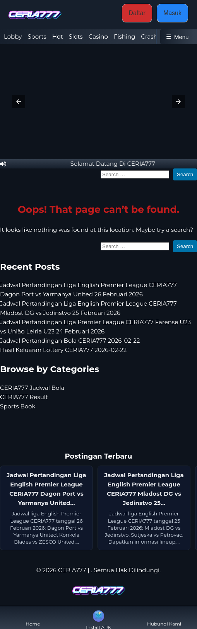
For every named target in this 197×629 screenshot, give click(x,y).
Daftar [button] (137, 13)
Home (33, 618)
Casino (98, 36)
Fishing (124, 36)
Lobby (13, 36)
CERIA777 (72, 570)
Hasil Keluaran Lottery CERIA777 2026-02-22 (63, 350)
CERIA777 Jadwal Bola (32, 387)
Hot (57, 36)
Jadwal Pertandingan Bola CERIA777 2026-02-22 (70, 340)
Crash (149, 36)
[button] (18, 101)
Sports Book (17, 406)
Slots (76, 36)
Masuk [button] (172, 13)
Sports (36, 36)
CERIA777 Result (24, 397)
